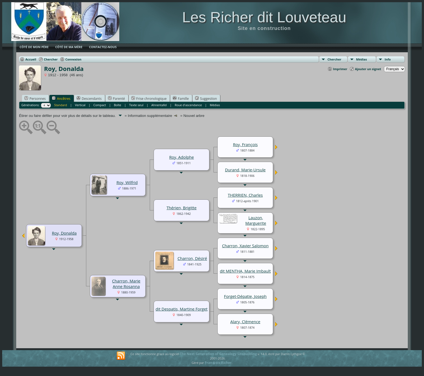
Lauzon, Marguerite (255, 220)
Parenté (116, 98)
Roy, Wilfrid (127, 182)
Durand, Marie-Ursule (245, 169)
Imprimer (340, 69)
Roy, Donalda (64, 233)
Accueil (30, 59)
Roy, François (245, 144)
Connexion (73, 59)
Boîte (117, 105)
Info (388, 59)
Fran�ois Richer (218, 362)
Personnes (35, 98)
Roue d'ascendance (188, 105)
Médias (361, 59)
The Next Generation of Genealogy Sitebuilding (218, 354)
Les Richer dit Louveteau (264, 17)
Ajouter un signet (368, 69)
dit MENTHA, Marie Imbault (245, 271)
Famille (181, 98)
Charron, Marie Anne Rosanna (126, 283)
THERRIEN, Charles (245, 195)
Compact (99, 105)
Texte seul (136, 105)
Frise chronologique (149, 98)
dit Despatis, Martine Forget (181, 309)
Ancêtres (61, 98)
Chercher (334, 59)
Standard (60, 105)
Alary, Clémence (245, 321)
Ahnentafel (159, 105)
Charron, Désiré (192, 258)
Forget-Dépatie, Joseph (245, 296)
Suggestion (206, 98)
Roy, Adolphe (181, 157)
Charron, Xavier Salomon (245, 245)
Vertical (80, 105)
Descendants (89, 98)
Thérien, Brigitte (181, 207)
